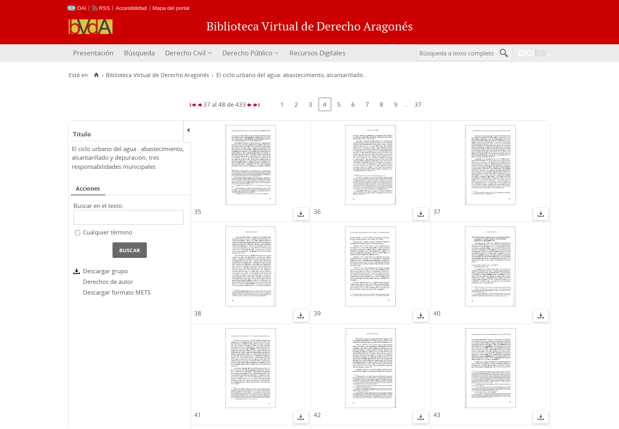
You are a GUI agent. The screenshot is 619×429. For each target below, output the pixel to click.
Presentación (93, 52)
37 (418, 104)
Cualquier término (107, 232)
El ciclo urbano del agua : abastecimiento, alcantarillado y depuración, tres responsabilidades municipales (128, 157)
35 (197, 211)
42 (317, 415)
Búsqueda (139, 52)
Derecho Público (247, 52)
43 (437, 415)
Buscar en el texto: (98, 206)
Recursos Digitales (317, 52)
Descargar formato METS (116, 292)
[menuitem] (94, 53)
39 (317, 313)
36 (317, 211)
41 (197, 415)
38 (197, 313)
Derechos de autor (108, 281)
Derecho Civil (185, 52)
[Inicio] (96, 75)
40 (437, 313)
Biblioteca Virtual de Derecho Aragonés (157, 75)
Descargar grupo (105, 271)
